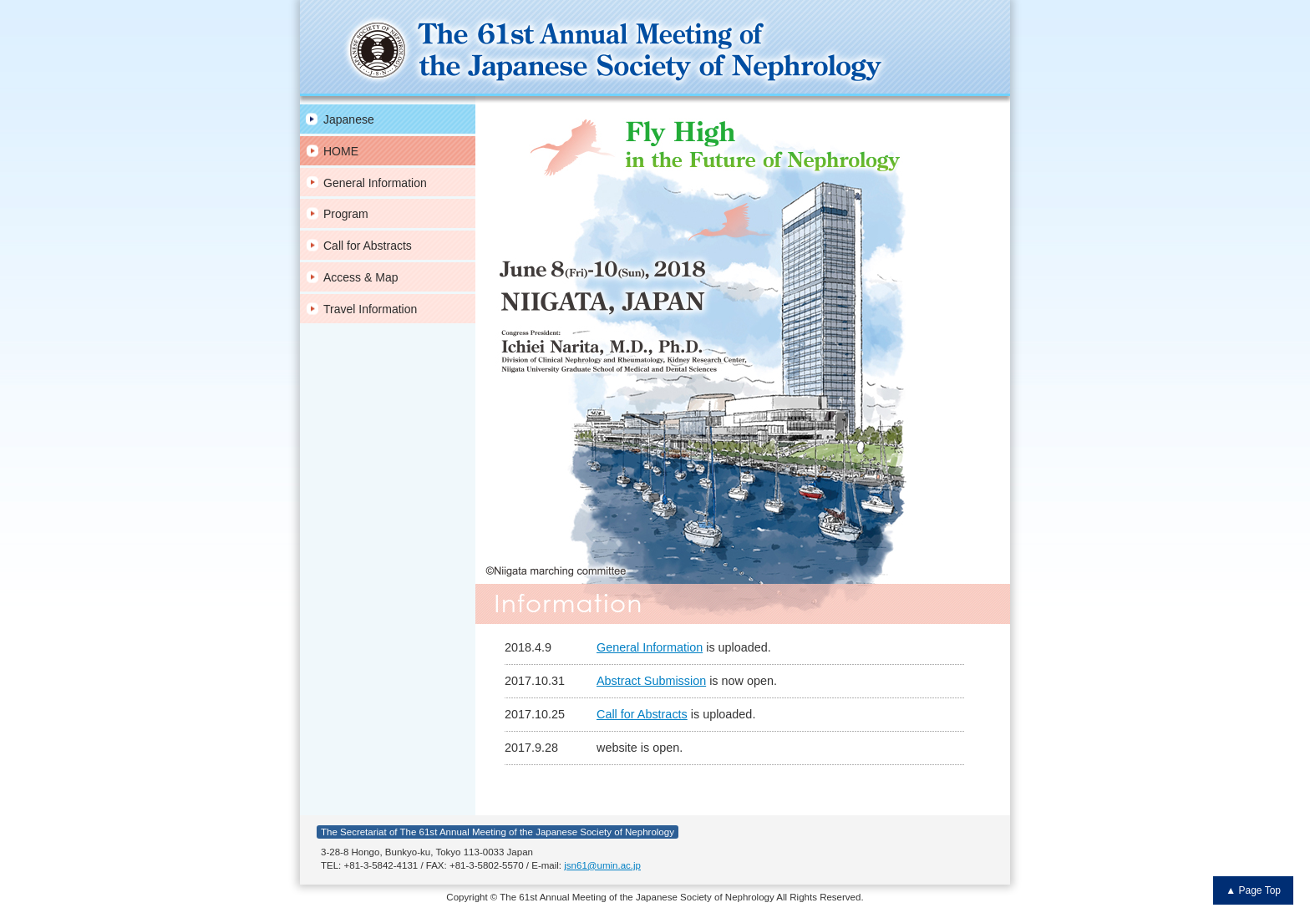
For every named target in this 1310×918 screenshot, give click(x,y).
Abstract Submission (651, 680)
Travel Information (370, 309)
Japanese (348, 119)
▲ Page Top (1253, 890)
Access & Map (360, 277)
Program (345, 214)
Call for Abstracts (367, 245)
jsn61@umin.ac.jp (602, 865)
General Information (375, 183)
